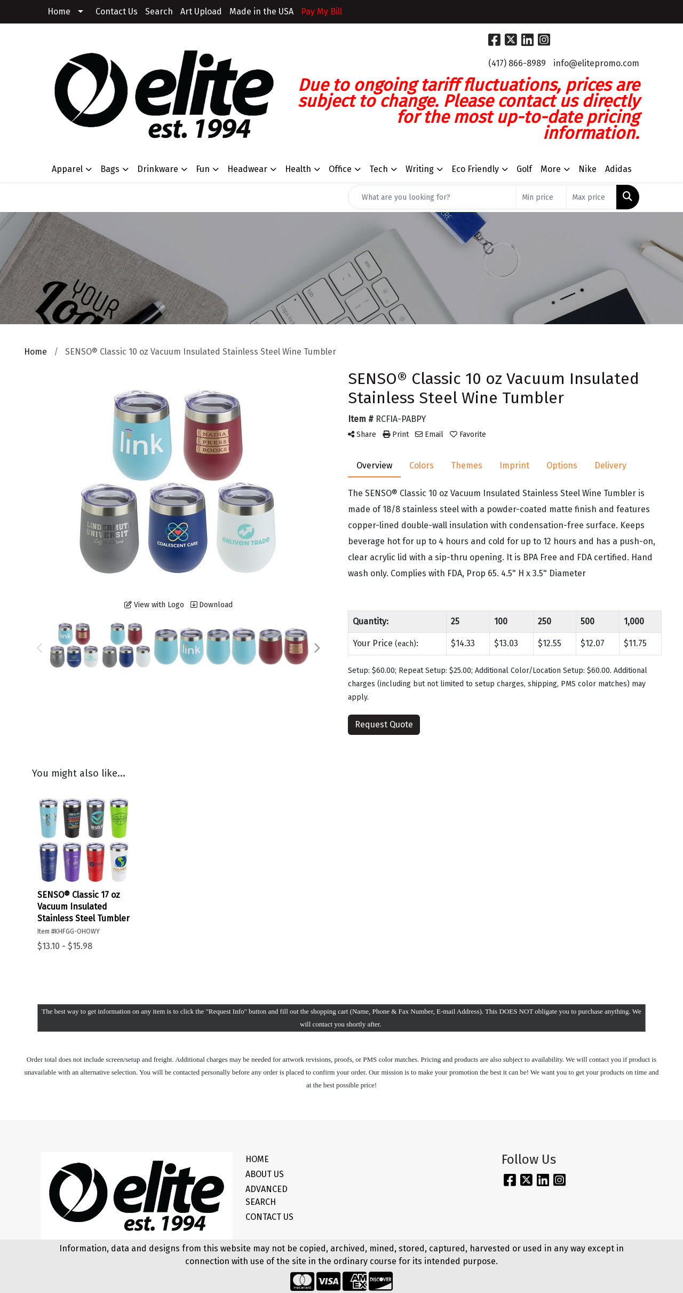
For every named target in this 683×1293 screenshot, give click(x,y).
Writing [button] (420, 169)
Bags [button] (110, 169)
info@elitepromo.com (596, 63)
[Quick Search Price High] (591, 197)
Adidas (618, 169)
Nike (587, 169)
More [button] (551, 169)
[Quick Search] (432, 197)
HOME (257, 1159)
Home (58, 11)
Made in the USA (261, 11)
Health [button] (298, 169)
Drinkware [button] (157, 169)
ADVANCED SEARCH (266, 1195)
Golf (524, 169)
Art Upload (201, 11)
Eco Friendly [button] (475, 169)
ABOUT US (264, 1174)
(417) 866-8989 (517, 63)
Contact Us (117, 11)
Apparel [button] (67, 169)
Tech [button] (378, 169)
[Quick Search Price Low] (541, 197)
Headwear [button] (247, 169)
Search (159, 11)
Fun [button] (203, 169)
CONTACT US (269, 1217)
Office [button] (340, 169)
